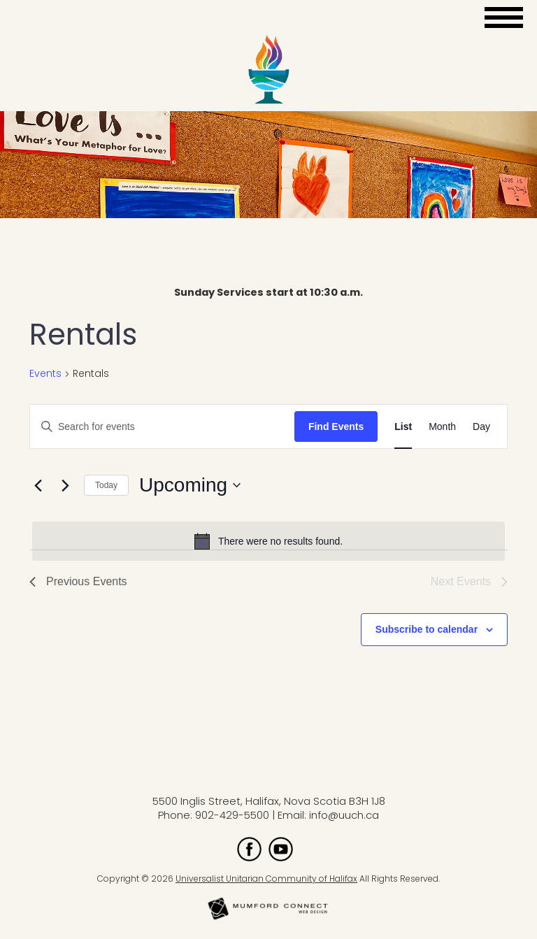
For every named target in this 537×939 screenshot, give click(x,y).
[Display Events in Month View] (442, 427)
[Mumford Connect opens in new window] (268, 918)
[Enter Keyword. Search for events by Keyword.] (162, 427)
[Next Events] (65, 485)
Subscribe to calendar (426, 629)
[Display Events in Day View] (481, 427)
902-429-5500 (232, 815)
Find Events (336, 426)
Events (45, 373)
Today (106, 485)
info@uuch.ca (344, 815)
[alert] (268, 541)
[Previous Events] (37, 485)
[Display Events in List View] (403, 427)
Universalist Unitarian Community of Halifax (266, 878)
